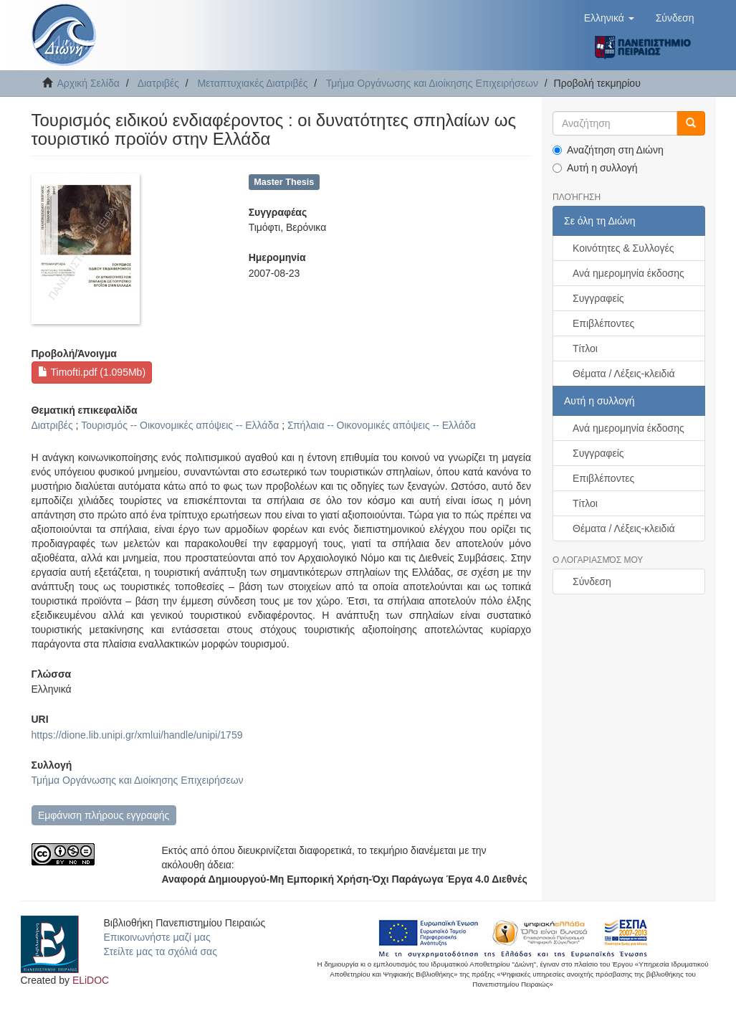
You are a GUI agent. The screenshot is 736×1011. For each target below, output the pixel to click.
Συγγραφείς (598, 298)
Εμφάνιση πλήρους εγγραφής (103, 815)
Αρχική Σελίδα (88, 83)
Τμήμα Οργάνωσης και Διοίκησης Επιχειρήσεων (432, 83)
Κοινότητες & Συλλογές (623, 248)
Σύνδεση (592, 581)
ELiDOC (90, 980)
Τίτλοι (585, 348)
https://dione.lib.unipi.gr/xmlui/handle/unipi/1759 (137, 735)
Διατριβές (158, 83)
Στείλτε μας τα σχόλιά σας (160, 951)
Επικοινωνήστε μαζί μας (157, 937)
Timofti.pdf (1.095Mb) (91, 372)
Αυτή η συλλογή (595, 168)
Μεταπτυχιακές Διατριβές (252, 83)
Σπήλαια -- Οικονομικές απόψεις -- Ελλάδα (381, 425)
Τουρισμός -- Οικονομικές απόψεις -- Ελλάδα (180, 425)
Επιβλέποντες (603, 323)
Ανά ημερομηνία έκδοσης (628, 273)
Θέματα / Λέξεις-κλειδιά (624, 373)
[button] (609, 18)
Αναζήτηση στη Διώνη (608, 150)
